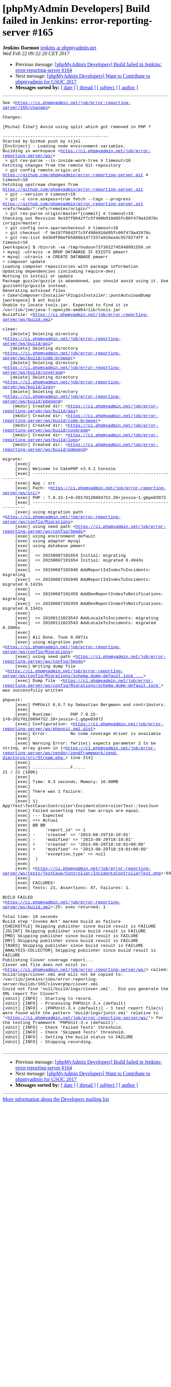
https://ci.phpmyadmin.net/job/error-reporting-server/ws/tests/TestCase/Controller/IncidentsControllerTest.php (82, 1025)
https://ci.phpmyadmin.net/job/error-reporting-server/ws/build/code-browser (62, 407)
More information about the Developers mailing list (56, 1289)
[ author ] (128, 87)
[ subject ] (107, 87)
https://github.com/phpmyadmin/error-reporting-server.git (73, 190)
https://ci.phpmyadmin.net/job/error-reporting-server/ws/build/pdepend (80, 516)
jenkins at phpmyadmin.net (68, 47)
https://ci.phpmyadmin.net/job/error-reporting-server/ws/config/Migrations (62, 603)
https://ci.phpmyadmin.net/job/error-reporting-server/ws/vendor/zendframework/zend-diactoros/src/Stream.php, (79, 883)
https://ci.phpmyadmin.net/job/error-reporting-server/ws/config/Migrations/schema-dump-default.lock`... (73, 788)
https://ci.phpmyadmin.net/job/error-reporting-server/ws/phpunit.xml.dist (83, 852)
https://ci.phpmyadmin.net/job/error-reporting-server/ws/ (75, 1144)
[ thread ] (86, 87)
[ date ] (68, 87)
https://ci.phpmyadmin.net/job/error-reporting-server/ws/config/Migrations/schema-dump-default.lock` (82, 800)
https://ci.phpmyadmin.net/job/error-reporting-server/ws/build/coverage (62, 424)
